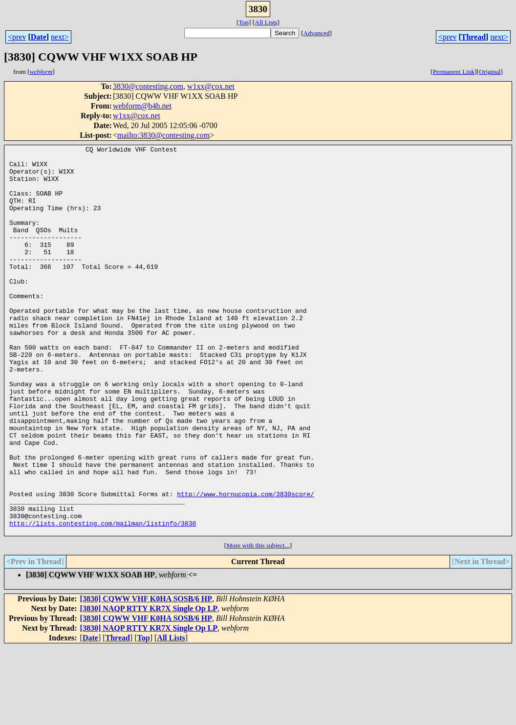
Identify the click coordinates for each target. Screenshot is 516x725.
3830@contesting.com (148, 86)
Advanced (316, 33)
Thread (473, 37)
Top (243, 22)
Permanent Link (454, 71)
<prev (17, 37)
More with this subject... (258, 623)
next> (60, 37)
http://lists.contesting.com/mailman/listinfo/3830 (102, 599)
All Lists (266, 22)
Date (38, 37)
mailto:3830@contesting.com (163, 135)
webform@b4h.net (142, 106)
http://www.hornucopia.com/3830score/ (245, 564)
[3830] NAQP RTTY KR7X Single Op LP (149, 686)
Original (489, 71)
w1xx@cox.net (211, 86)
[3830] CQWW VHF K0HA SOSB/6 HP (146, 676)
